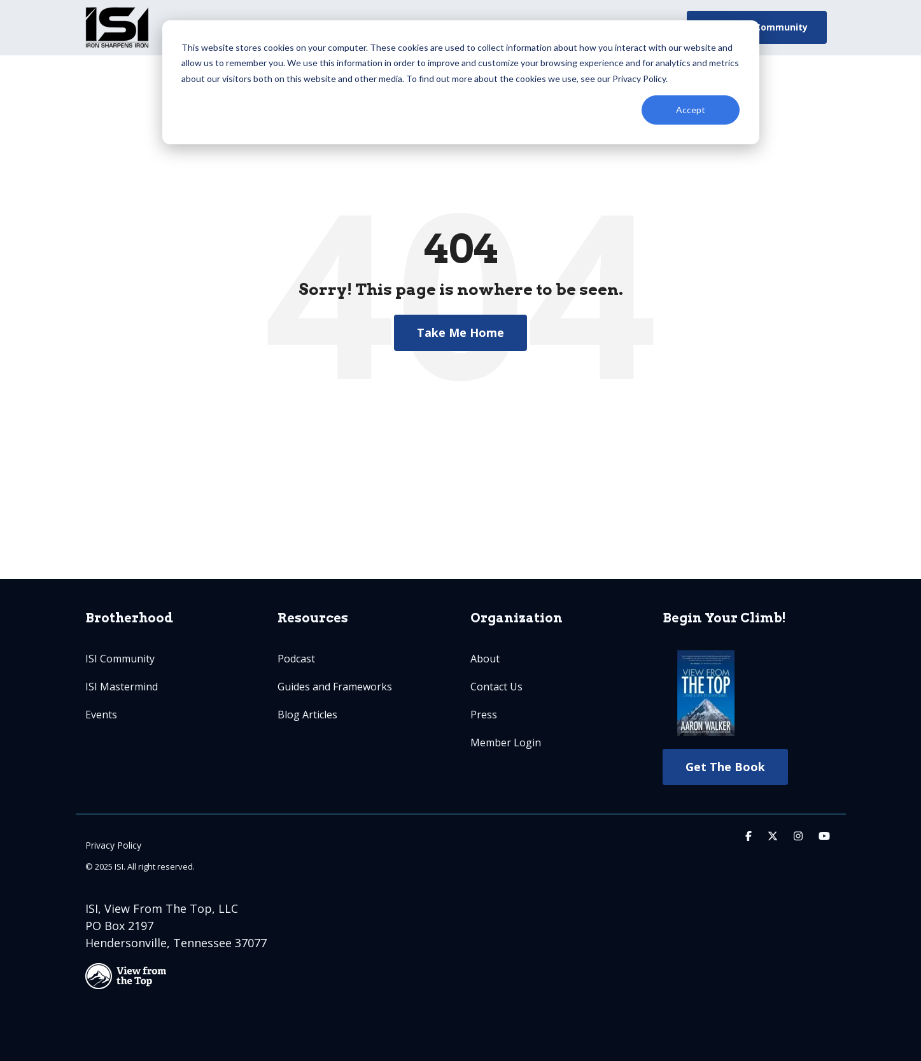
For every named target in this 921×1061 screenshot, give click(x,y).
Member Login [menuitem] (505, 743)
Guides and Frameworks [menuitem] (335, 687)
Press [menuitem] (483, 715)
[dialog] (460, 82)
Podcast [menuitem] (296, 659)
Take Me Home (460, 332)
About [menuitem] (485, 659)
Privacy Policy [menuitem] (113, 845)
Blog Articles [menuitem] (307, 715)
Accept (690, 109)
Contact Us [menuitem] (496, 687)
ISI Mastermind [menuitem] (121, 687)
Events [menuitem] (101, 715)
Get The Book (725, 766)
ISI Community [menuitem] (120, 659)
